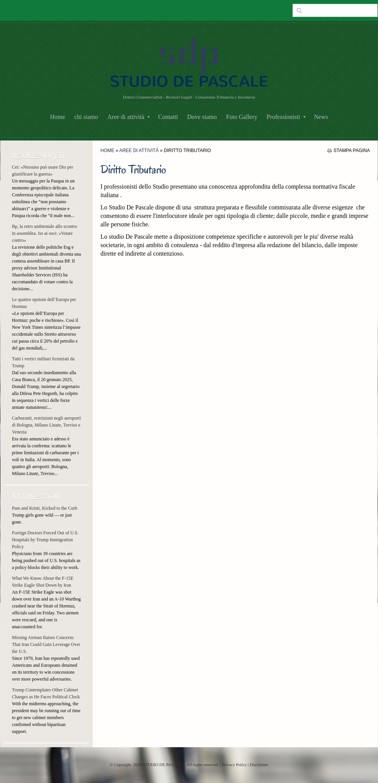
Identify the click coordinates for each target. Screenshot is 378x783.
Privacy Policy (234, 764)
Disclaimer (259, 764)
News (321, 117)
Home (57, 117)
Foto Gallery (241, 117)
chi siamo (86, 117)
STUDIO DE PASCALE (189, 81)
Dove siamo (202, 117)
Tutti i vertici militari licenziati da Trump (43, 362)
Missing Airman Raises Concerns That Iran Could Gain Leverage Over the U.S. (46, 644)
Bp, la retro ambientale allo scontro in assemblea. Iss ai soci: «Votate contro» (44, 233)
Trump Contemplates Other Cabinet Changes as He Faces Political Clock (46, 693)
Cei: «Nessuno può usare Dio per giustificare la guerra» (42, 170)
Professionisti (286, 117)
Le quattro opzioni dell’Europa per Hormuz (44, 303)
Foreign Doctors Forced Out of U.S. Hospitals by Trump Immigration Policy (45, 539)
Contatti (168, 117)
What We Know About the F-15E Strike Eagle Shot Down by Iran (43, 582)
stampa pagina (351, 150)
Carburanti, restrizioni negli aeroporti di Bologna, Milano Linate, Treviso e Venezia (46, 425)
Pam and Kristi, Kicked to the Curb (44, 508)
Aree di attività (128, 117)
